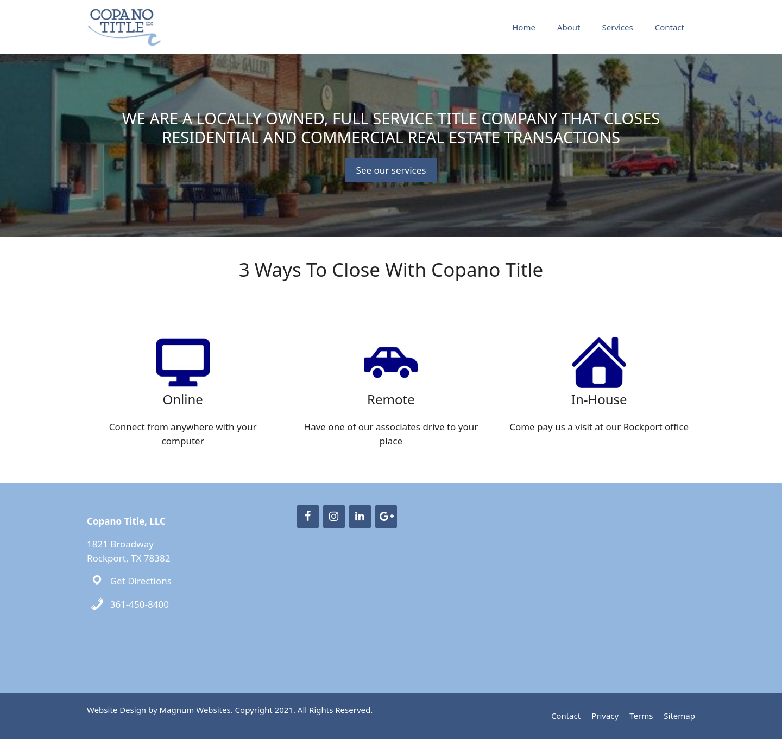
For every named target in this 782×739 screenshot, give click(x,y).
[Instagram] (334, 516)
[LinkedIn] (360, 516)
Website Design (116, 709)
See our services (391, 170)
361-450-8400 (139, 604)
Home (523, 27)
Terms (641, 715)
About (569, 27)
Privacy (605, 715)
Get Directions (141, 581)
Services (617, 27)
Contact (669, 27)
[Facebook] (308, 516)
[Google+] (386, 516)
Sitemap (679, 715)
